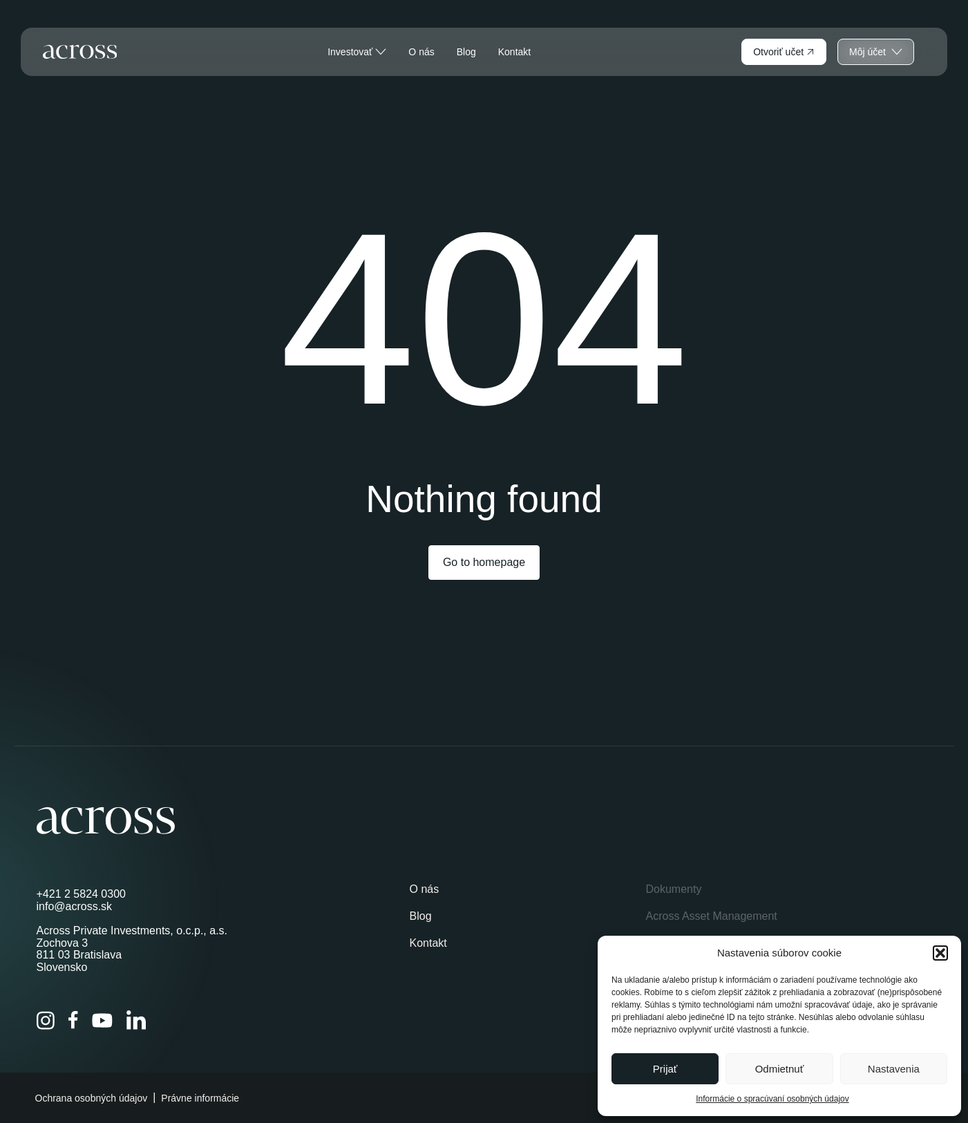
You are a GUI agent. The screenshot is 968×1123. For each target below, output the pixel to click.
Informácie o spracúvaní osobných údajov (772, 1099)
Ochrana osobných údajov (91, 1098)
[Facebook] (73, 1020)
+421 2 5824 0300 (81, 894)
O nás (421, 51)
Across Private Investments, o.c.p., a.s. (132, 930)
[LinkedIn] (136, 1020)
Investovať (357, 51)
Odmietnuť (779, 1069)
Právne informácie (200, 1098)
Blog (466, 51)
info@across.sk (75, 906)
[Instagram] (46, 1020)
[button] (940, 953)
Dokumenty (673, 889)
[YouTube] (102, 1020)
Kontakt (514, 51)
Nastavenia (894, 1069)
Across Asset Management (711, 916)
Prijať (665, 1069)
